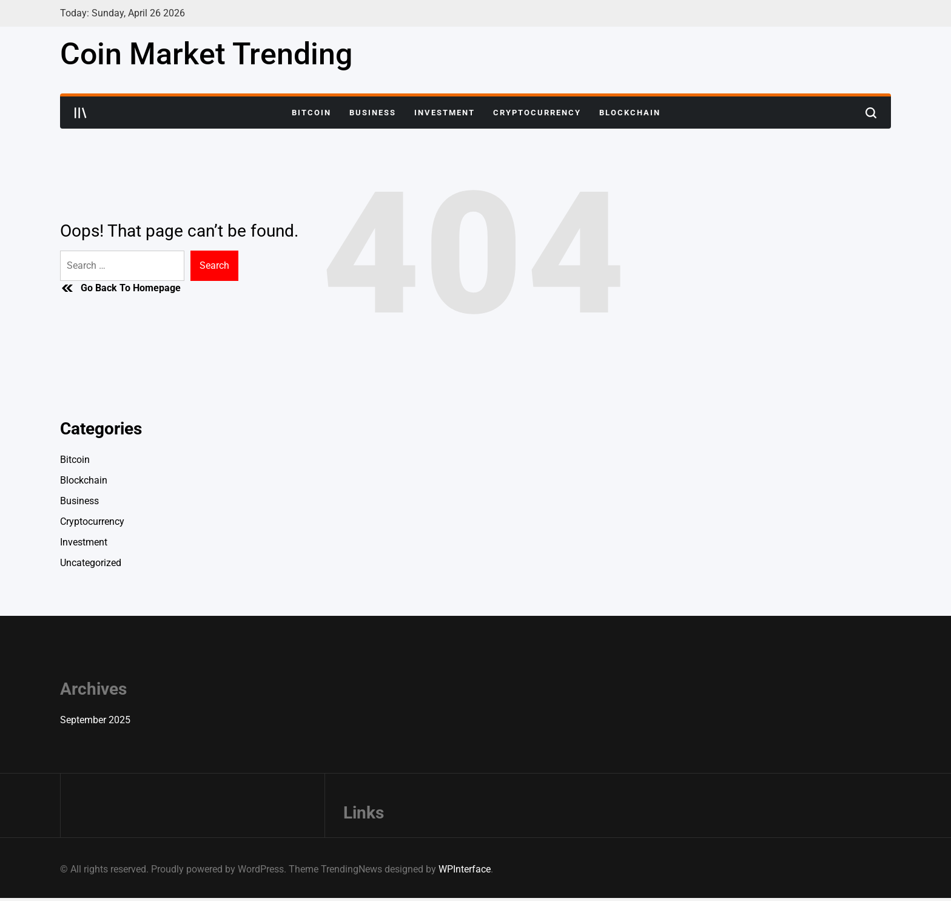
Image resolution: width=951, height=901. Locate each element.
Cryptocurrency (537, 112)
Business (372, 112)
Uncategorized (90, 563)
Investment (444, 112)
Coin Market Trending (206, 54)
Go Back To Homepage (120, 288)
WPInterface (465, 869)
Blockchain (629, 112)
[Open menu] (80, 113)
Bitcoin (311, 112)
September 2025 (95, 720)
